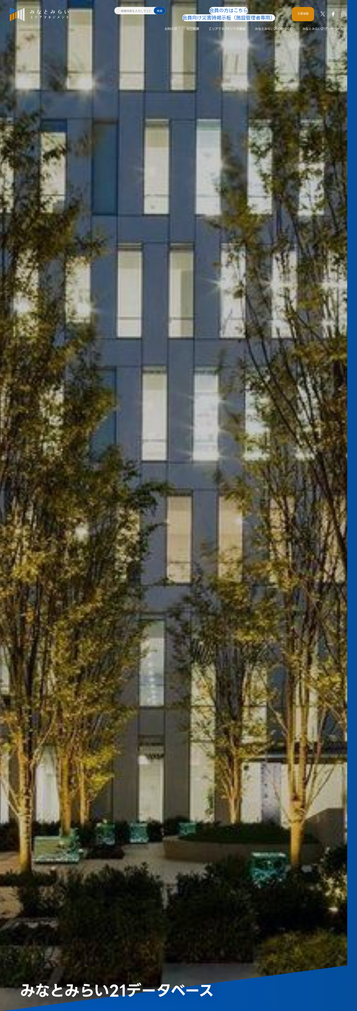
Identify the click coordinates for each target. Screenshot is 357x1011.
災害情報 (303, 10)
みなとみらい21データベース (322, 21)
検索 (159, 11)
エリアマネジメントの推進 (226, 21)
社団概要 (193, 21)
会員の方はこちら (195, 10)
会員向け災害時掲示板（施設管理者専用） (246, 10)
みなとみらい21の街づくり (274, 21)
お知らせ (171, 21)
